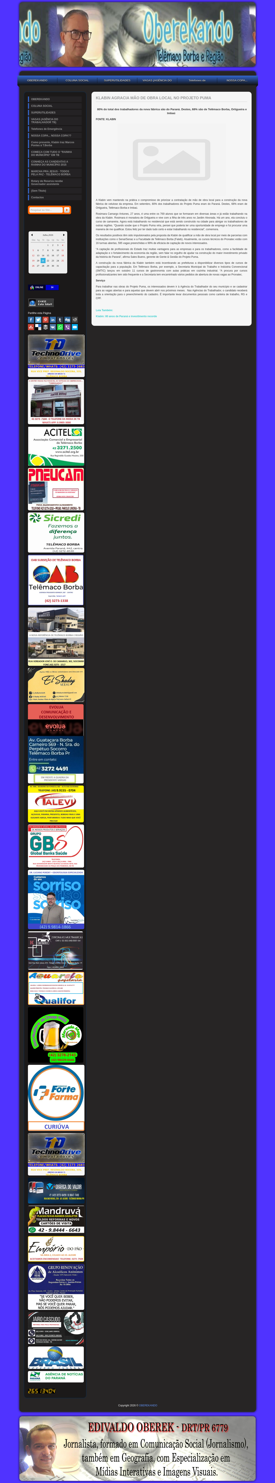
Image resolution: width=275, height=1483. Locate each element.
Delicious (38, 327)
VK (53, 327)
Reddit (75, 320)
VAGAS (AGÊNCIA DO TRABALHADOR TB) (157, 81)
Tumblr (60, 320)
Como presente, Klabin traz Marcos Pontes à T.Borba (52, 144)
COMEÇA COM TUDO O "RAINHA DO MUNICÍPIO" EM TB (51, 154)
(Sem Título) (38, 190)
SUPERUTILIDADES (117, 80)
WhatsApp (60, 327)
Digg (67, 320)
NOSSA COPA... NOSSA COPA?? (237, 81)
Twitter (38, 320)
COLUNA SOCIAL (77, 80)
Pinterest (46, 320)
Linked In (53, 320)
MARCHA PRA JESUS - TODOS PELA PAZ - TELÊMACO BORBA (50, 173)
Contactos (37, 197)
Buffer (46, 327)
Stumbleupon (31, 327)
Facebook (31, 320)
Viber (67, 327)
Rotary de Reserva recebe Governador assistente (47, 183)
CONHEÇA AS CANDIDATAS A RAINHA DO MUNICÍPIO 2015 (49, 163)
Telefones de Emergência (197, 81)
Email (75, 327)
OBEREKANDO (37, 80)
